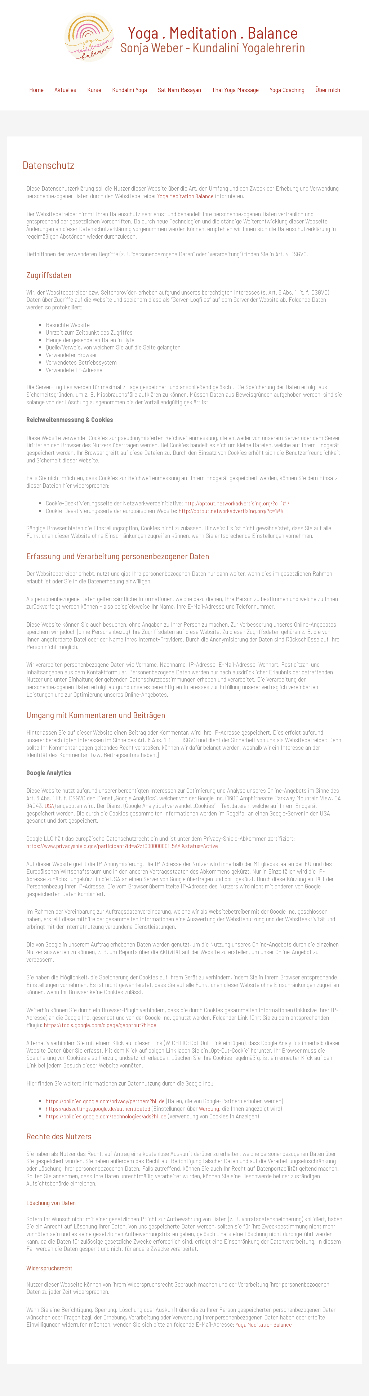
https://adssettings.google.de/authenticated (99, 1068)
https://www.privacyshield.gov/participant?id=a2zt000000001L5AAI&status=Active (127, 805)
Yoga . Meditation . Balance (208, 21)
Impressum (303, 1372)
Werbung (211, 1068)
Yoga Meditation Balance (187, 156)
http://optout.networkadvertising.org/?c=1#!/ (239, 463)
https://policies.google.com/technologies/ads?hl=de (108, 1075)
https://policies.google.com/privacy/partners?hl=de (107, 1060)
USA (50, 765)
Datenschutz (340, 1372)
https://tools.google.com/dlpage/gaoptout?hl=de (102, 984)
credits (135, 1372)
